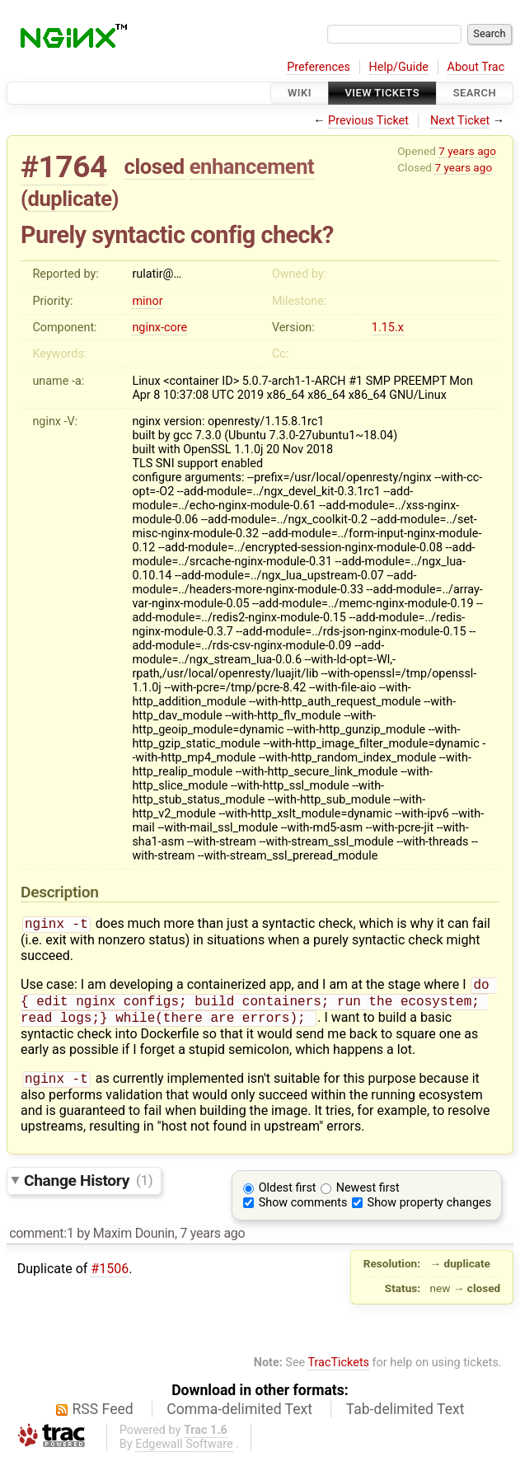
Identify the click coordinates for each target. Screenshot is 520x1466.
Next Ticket (460, 121)
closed (154, 166)
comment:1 (41, 1241)
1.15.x (388, 328)
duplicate (70, 198)
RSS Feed (103, 1417)
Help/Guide (399, 67)
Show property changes (429, 1211)
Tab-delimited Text (405, 1417)
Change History (88, 1187)
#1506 (110, 1277)
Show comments (303, 1211)
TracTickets (338, 1371)
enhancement (252, 166)
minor (147, 301)
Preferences (318, 67)
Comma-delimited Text (239, 1417)
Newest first (368, 1196)
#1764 (64, 167)
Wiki (300, 93)
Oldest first (287, 1196)
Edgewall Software (184, 1452)
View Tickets (382, 93)
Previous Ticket (368, 121)
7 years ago (467, 150)
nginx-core (159, 328)
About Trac (476, 67)
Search (474, 93)
